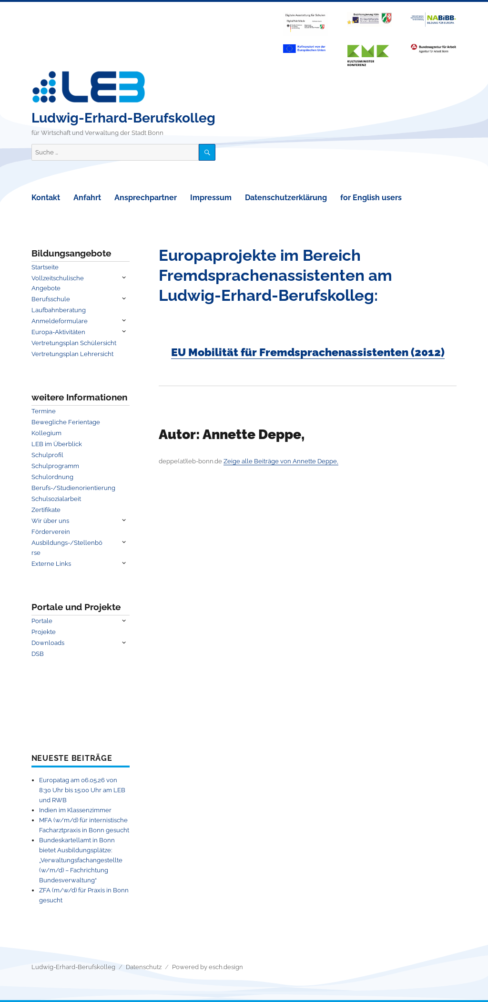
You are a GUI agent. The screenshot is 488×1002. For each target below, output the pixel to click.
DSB (37, 653)
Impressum (211, 197)
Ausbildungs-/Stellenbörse (66, 547)
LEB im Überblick (56, 444)
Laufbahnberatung (58, 310)
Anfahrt (87, 197)
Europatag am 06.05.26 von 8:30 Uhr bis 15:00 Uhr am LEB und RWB (82, 790)
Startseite (45, 267)
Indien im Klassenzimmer (75, 810)
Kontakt (45, 197)
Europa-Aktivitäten (58, 332)
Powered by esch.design (207, 967)
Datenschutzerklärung (286, 197)
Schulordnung (52, 477)
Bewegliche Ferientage (65, 422)
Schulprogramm (55, 466)
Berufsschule (50, 299)
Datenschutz (144, 967)
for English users (371, 197)
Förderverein (50, 531)
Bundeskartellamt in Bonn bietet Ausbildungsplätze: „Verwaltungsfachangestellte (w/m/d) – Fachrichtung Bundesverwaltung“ (80, 860)
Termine (43, 411)
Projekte (43, 631)
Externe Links (51, 563)
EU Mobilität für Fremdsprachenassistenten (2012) (308, 352)
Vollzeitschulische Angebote (57, 283)
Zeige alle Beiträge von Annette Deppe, (281, 461)
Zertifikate (46, 509)
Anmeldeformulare (59, 321)
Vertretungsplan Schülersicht (73, 343)
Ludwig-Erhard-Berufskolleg (123, 118)
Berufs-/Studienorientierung (73, 487)
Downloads (47, 642)
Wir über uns (50, 520)
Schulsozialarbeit (56, 498)
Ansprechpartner (145, 197)
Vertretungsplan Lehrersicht (72, 354)
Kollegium (46, 433)
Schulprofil (47, 455)
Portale (41, 620)
